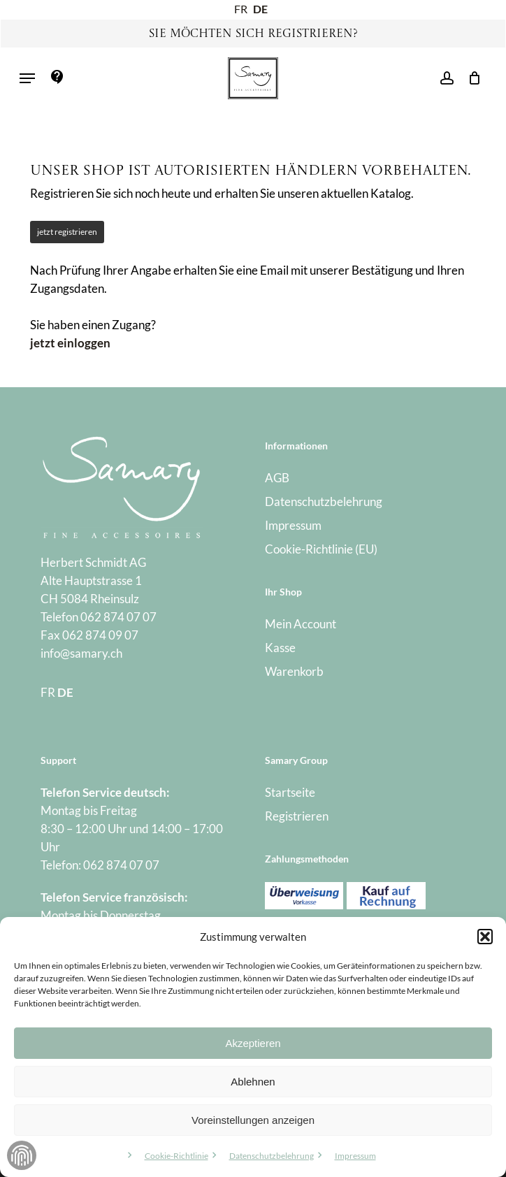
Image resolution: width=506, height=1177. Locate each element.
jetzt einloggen (70, 342)
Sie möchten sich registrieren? (253, 34)
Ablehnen (253, 1082)
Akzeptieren (252, 1043)
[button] (485, 937)
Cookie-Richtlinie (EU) (321, 549)
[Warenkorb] (471, 78)
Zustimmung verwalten (21, 1155)
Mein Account (300, 623)
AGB (277, 477)
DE (260, 8)
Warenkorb (294, 671)
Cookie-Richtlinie (176, 1155)
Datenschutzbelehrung (271, 1155)
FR (240, 8)
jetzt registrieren (67, 231)
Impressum (355, 1155)
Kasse (280, 647)
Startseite (290, 792)
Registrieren (296, 816)
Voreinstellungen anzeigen (253, 1120)
